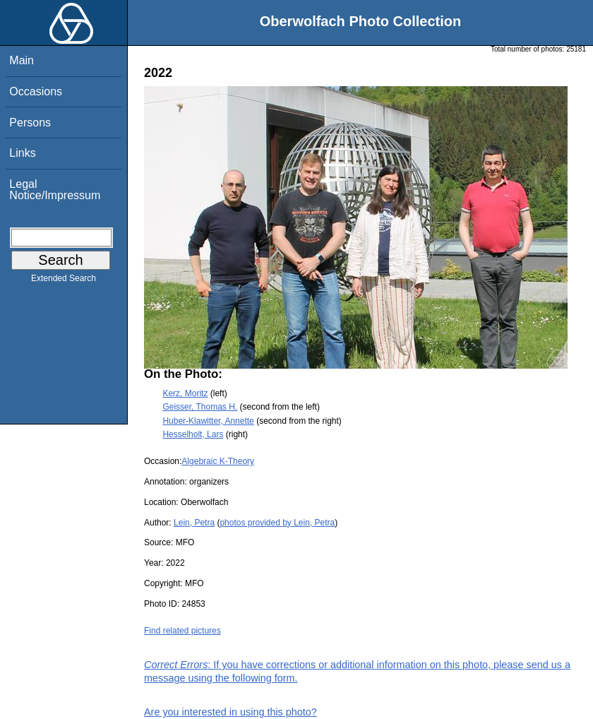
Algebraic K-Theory (217, 461)
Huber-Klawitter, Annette (207, 421)
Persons (30, 123)
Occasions (35, 91)
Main (21, 60)
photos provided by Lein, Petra (277, 523)
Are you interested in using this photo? (230, 712)
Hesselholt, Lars (192, 434)
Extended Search (63, 281)
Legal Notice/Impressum (54, 189)
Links (22, 153)
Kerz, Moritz (185, 393)
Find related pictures (182, 631)
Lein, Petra (194, 523)
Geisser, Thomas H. (199, 407)
